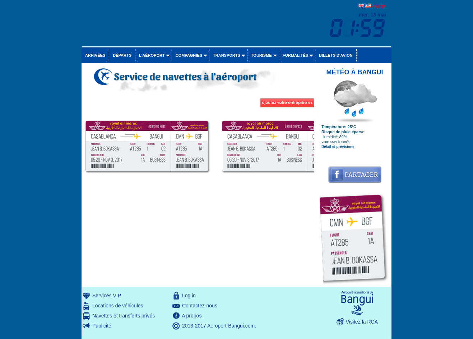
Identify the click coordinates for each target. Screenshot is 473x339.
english (379, 6)
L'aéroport (152, 55)
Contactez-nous (199, 305)
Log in (189, 295)
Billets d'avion (335, 55)
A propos (191, 316)
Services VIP (106, 295)
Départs (122, 55)
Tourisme (261, 55)
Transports (226, 55)
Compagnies (189, 55)
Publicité (101, 326)
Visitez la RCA (362, 322)
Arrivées (95, 55)
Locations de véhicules (117, 305)
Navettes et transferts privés (123, 316)
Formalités (296, 55)
